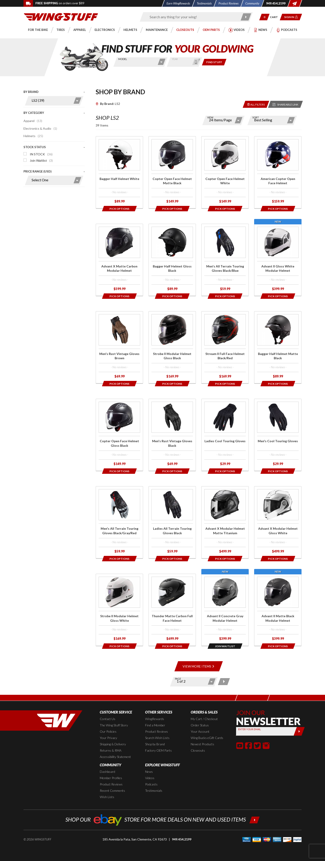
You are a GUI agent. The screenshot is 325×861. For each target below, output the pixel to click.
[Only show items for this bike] (214, 62)
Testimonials (153, 790)
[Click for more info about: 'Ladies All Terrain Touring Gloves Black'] (172, 522)
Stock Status (34, 147)
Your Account (200, 731)
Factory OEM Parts (158, 750)
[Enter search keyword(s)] (192, 17)
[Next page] (224, 681)
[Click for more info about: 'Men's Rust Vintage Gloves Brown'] (119, 347)
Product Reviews (156, 731)
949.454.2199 (181, 839)
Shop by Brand (155, 744)
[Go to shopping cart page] (275, 17)
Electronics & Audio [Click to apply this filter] (40, 128)
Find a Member (155, 725)
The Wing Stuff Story (114, 725)
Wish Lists (107, 797)
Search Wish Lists (157, 738)
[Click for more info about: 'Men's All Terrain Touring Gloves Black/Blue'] (225, 260)
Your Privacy (108, 738)
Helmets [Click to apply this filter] (33, 136)
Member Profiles (111, 778)
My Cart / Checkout (204, 719)
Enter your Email (249, 729)
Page (178, 678)
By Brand (31, 92)
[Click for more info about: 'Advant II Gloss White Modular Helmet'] (278, 260)
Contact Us (107, 719)
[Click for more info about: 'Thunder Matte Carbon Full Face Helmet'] (172, 610)
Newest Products (202, 744)
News (149, 772)
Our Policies (108, 731)
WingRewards (154, 719)
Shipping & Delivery (113, 744)
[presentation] (54, 139)
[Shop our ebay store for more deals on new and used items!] (162, 819)
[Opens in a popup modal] (119, 208)
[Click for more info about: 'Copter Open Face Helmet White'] (225, 172)
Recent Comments (112, 790)
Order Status (200, 725)
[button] (264, 17)
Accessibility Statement (115, 757)
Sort (255, 117)
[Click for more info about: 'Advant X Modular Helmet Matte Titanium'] (225, 522)
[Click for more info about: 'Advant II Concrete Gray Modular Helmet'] (225, 610)
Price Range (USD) (37, 171)
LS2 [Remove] (108, 104)
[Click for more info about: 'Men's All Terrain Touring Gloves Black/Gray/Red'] (119, 522)
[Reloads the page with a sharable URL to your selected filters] (285, 104)
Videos (149, 778)
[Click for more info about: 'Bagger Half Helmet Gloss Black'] (172, 260)
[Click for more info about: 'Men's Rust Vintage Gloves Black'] (172, 435)
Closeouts (198, 750)
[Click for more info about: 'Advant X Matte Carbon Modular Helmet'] (119, 260)
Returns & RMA (110, 750)
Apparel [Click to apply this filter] (32, 121)
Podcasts (151, 784)
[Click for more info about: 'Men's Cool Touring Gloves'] (278, 435)
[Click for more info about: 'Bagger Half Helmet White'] (119, 172)
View (210, 117)
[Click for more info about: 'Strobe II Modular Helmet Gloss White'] (119, 610)
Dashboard (107, 772)
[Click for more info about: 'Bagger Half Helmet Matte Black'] (278, 347)
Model (122, 59)
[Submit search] (246, 17)
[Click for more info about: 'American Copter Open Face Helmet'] (278, 172)
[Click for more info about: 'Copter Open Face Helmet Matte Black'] (172, 172)
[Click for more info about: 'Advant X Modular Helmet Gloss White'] (278, 522)
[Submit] (299, 731)
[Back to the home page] (60, 16)
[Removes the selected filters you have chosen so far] (256, 104)
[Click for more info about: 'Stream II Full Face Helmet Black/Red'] (225, 347)
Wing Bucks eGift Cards (207, 738)
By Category (33, 113)
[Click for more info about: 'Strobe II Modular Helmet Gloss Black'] (172, 347)
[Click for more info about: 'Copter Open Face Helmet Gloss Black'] (119, 435)
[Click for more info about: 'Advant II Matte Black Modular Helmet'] (278, 610)
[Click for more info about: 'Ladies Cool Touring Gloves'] (225, 435)
